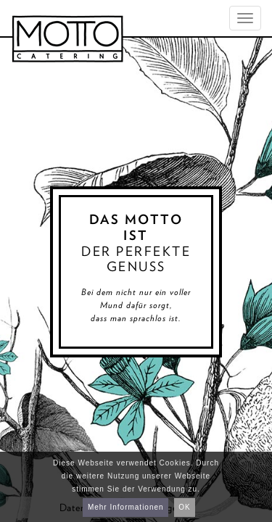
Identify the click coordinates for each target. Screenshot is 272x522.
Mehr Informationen (126, 507)
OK (184, 507)
